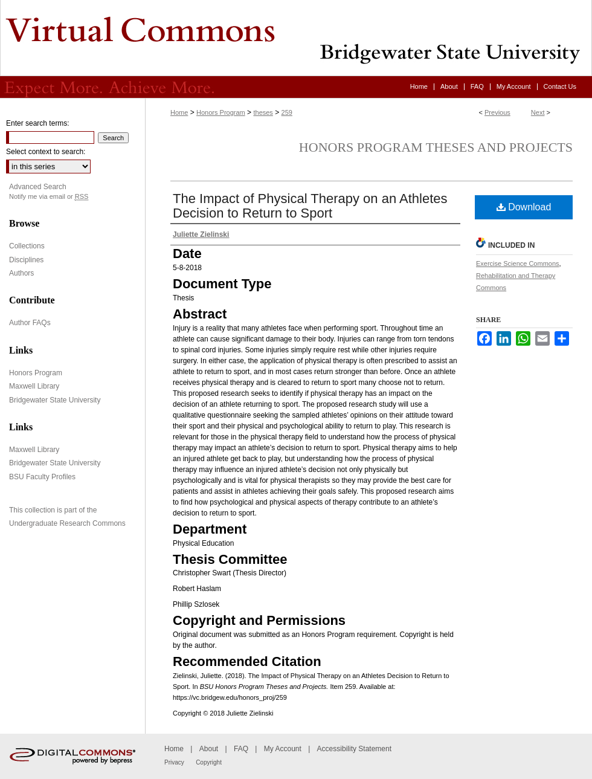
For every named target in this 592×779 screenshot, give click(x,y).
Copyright (209, 762)
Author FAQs (30, 322)
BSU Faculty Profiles (42, 477)
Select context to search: (45, 151)
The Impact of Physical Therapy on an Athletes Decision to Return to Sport (310, 206)
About (208, 749)
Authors (21, 273)
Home (179, 112)
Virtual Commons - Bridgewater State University (296, 38)
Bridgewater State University (54, 400)
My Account (282, 749)
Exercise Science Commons (517, 263)
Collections (27, 246)
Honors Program (220, 112)
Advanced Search (37, 187)
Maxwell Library (34, 386)
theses (262, 112)
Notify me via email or (48, 197)
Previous (497, 112)
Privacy (174, 762)
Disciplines (26, 260)
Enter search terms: (37, 123)
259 (287, 112)
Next (538, 112)
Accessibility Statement (354, 749)
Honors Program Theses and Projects (436, 147)
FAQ (241, 749)
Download (524, 207)
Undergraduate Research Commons (67, 523)
